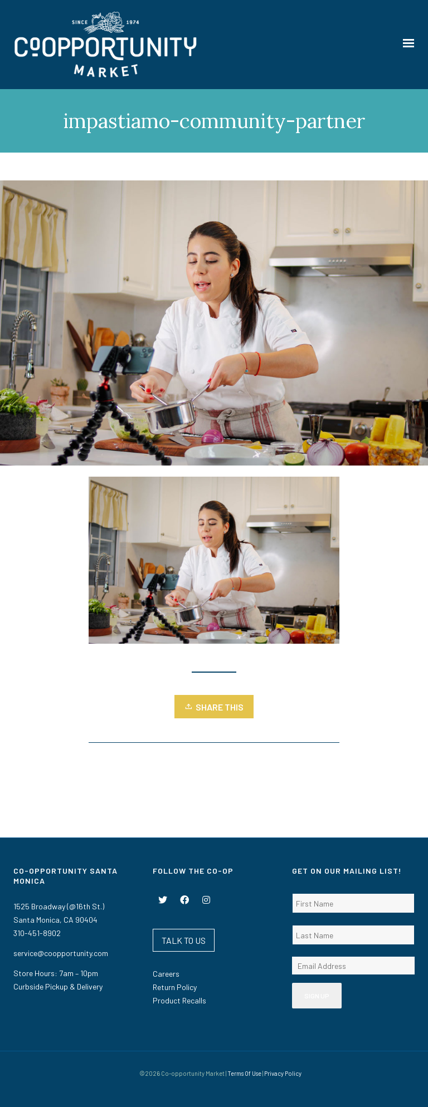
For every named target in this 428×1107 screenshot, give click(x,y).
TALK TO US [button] (184, 940)
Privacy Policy (282, 1073)
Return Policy (175, 987)
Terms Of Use (244, 1073)
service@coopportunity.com (60, 953)
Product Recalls (179, 1000)
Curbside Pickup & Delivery (58, 986)
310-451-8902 (37, 933)
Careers (166, 973)
